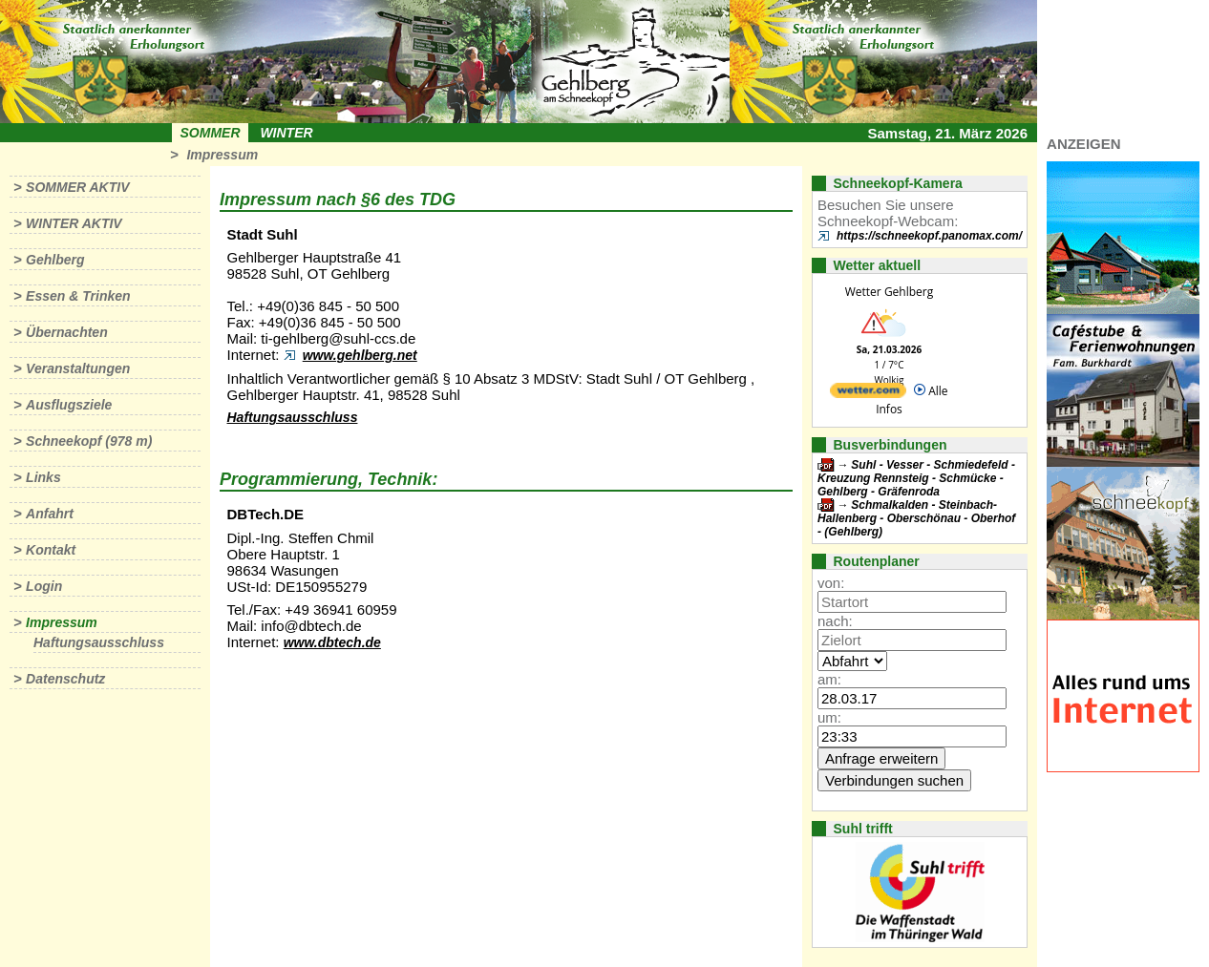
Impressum (222, 154)
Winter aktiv (74, 223)
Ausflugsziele (69, 404)
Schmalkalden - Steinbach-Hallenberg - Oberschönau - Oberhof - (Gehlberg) (916, 518)
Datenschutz (65, 678)
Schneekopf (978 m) (89, 441)
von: (830, 583)
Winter (286, 132)
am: (829, 679)
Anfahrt (50, 513)
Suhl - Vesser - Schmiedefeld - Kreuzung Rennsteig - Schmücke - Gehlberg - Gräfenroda (916, 478)
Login (44, 586)
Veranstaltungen (78, 368)
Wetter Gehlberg (889, 292)
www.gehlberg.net (360, 355)
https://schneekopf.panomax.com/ (929, 235)
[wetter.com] (868, 394)
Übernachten (67, 332)
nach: (835, 621)
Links (43, 477)
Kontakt (50, 549)
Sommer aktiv (77, 187)
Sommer (210, 132)
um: (829, 717)
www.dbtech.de (332, 642)
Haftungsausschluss (98, 642)
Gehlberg (55, 259)
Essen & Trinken (78, 296)
